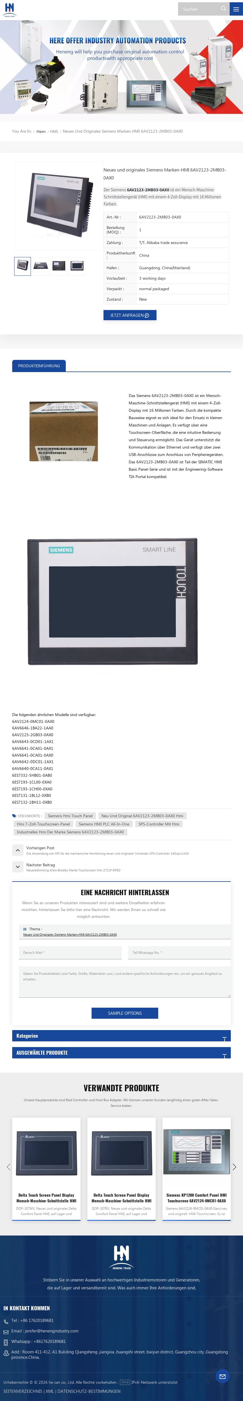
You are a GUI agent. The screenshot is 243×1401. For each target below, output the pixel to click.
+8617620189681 (49, 1341)
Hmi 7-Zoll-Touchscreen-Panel (43, 824)
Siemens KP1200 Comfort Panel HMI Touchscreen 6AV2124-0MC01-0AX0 (196, 1198)
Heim (41, 131)
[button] (234, 1167)
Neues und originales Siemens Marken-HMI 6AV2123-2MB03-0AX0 (70, 934)
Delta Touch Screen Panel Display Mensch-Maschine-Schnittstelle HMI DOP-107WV (46, 1198)
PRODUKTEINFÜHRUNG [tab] (39, 365)
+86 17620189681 (37, 1320)
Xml (50, 1391)
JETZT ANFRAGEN (127, 315)
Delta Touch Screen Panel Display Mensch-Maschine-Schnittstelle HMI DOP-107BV (121, 1198)
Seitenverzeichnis (22, 1391)
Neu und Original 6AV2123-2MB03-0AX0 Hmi (142, 815)
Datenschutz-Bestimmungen (89, 1391)
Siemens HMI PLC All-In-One (104, 824)
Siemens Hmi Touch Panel (70, 815)
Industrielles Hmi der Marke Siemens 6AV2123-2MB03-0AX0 (70, 832)
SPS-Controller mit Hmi (159, 824)
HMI (54, 131)
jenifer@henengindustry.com (52, 1331)
